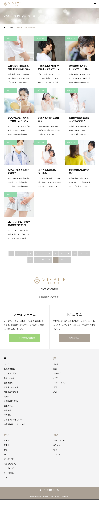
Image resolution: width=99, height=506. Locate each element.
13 (30, 260)
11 (81, 253)
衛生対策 (7, 410)
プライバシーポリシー (13, 420)
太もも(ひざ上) (10, 464)
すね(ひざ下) (9, 459)
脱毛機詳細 (8, 383)
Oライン (56, 445)
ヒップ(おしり (59, 440)
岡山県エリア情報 (11, 392)
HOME (5, 358)
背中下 (6, 440)
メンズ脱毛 (41, 38)
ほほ (55, 369)
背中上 (6, 445)
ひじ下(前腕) (9, 473)
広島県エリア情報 (11, 387)
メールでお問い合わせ (24, 338)
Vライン (56, 454)
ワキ (5, 477)
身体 (6, 434)
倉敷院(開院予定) (11, 401)
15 (43, 260)
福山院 (6, 397)
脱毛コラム (10, 38)
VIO (55, 434)
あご (55, 392)
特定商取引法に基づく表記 (15, 424)
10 (74, 253)
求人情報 (7, 415)
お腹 (5, 450)
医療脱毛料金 (9, 369)
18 (62, 260)
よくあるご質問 (10, 373)
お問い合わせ (9, 378)
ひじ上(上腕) (9, 468)
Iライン (56, 450)
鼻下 (55, 387)
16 (49, 260)
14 (37, 260)
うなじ (56, 364)
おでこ (56, 378)
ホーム (6, 364)
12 (87, 253)
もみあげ (57, 373)
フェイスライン (59, 383)
